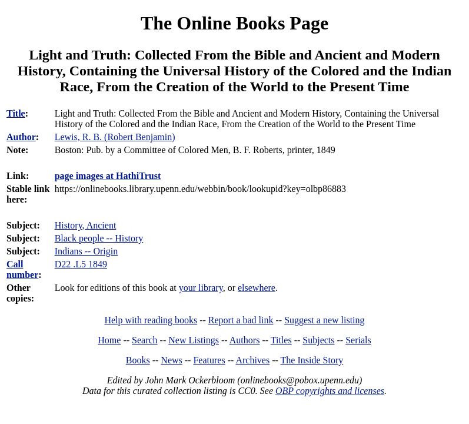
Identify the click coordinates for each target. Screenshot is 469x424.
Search (145, 340)
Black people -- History (99, 238)
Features (209, 360)
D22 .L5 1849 (81, 264)
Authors (244, 340)
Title (15, 113)
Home (109, 340)
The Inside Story (312, 360)
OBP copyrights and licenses (329, 391)
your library (201, 288)
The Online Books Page (234, 23)
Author (21, 137)
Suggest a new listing (324, 320)
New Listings (193, 340)
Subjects (318, 340)
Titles (281, 340)
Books (138, 360)
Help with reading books (150, 320)
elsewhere (256, 288)
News (171, 360)
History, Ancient (86, 225)
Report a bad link (241, 320)
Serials (358, 340)
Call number (22, 269)
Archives (252, 360)
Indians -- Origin (86, 251)
